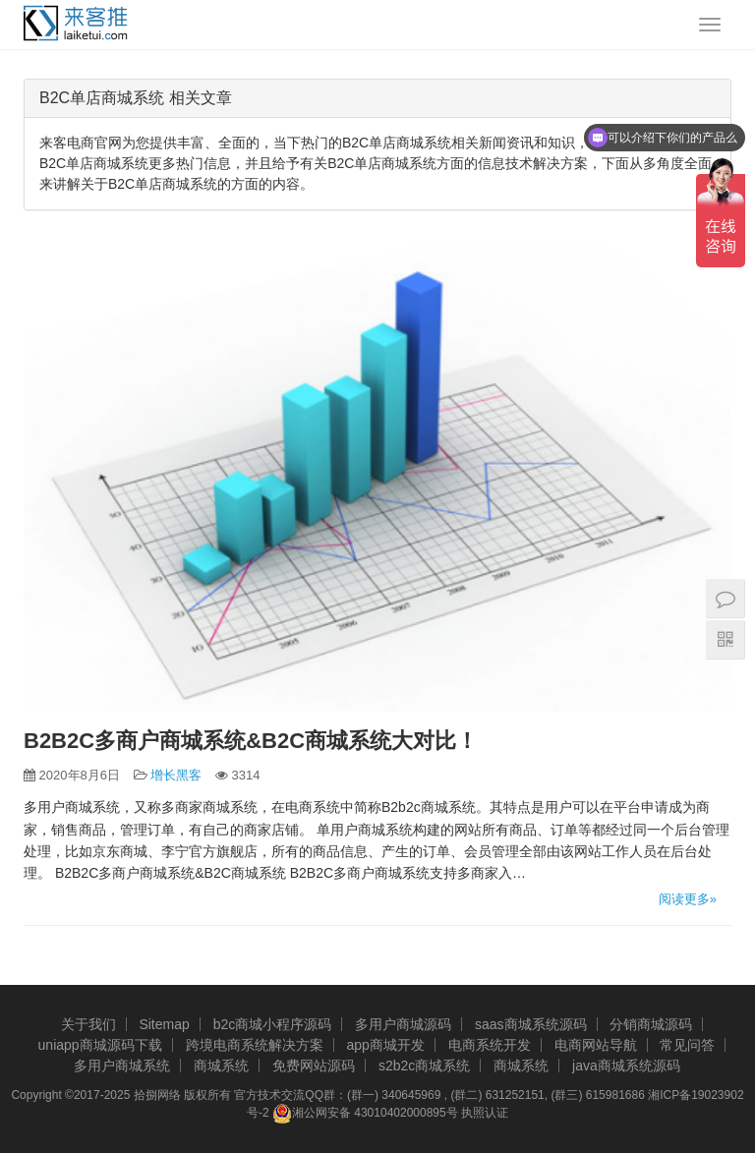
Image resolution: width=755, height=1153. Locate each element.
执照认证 (484, 1113)
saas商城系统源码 (531, 1024)
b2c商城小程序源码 (272, 1024)
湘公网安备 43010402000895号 (365, 1114)
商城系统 (221, 1065)
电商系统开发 (489, 1045)
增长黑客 (176, 775)
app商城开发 (385, 1045)
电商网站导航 (595, 1045)
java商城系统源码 (626, 1065)
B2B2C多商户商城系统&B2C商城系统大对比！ (251, 740)
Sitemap (164, 1024)
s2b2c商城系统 (424, 1065)
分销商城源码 (651, 1024)
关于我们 (88, 1024)
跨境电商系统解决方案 (254, 1045)
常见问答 (687, 1045)
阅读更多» (688, 899)
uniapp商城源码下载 (100, 1045)
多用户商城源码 (403, 1024)
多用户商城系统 (122, 1065)
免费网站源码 (313, 1065)
